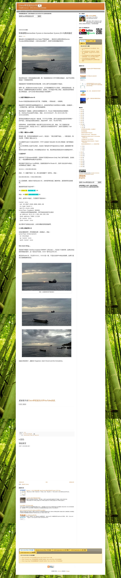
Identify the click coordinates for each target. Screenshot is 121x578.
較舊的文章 (71, 482)
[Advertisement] (47, 23)
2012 (81, 157)
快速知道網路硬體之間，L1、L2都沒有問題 (90, 144)
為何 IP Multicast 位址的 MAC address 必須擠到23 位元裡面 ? (33, 510)
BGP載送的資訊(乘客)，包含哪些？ (88, 129)
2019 (81, 118)
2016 (81, 124)
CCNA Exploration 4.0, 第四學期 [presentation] (27, 552)
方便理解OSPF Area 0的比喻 (87, 139)
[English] (82, 178)
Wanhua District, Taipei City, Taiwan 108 (31, 435)
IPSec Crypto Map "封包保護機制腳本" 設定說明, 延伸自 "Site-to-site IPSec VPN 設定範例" (42, 561)
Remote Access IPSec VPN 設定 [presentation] (43, 550)
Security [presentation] (83, 40)
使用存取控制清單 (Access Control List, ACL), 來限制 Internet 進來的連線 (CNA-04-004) (94, 84)
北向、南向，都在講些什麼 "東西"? (94, 91)
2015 (81, 152)
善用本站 (23, 11)
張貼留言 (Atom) (25, 484)
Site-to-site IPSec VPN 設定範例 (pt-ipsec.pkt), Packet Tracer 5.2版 (37, 557)
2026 (81, 109)
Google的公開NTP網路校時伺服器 (33, 498)
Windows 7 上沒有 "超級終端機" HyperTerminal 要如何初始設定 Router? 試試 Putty (43, 490)
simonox (59, 571)
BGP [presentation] (93, 40)
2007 (81, 166)
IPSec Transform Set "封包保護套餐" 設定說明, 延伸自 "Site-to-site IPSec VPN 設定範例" (42, 559)
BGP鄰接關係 (84, 131)
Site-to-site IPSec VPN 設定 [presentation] (26, 550)
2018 (81, 120)
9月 (82, 146)
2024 (81, 113)
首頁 (18, 11)
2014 (81, 153)
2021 (81, 115)
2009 (81, 162)
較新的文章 (21, 482)
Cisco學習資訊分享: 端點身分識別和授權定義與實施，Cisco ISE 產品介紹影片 (91, 56)
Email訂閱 (29, 11)
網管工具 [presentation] (83, 43)
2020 (81, 117)
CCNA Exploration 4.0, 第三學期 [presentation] (78, 550)
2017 (81, 122)
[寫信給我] (82, 176)
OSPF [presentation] (88, 40)
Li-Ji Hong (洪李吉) (92, 15)
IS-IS (24, 36)
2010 (81, 161)
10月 (83, 127)
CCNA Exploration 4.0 (37, 10)
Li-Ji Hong (25, 433)
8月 (82, 148)
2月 (82, 149)
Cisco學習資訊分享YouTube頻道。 (42, 400)
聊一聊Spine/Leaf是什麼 (31, 515)
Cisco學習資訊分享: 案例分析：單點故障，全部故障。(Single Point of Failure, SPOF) (91, 52)
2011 (81, 159)
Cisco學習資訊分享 (30, 5)
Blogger (68, 571)
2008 (81, 164)
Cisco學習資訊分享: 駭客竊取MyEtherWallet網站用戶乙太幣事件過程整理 (91, 59)
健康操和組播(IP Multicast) (86, 132)
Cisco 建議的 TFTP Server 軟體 (26, 505)
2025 (81, 111)
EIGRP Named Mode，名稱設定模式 (89, 134)
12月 (83, 125)
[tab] (83, 41)
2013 (81, 155)
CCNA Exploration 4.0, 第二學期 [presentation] (61, 550)
